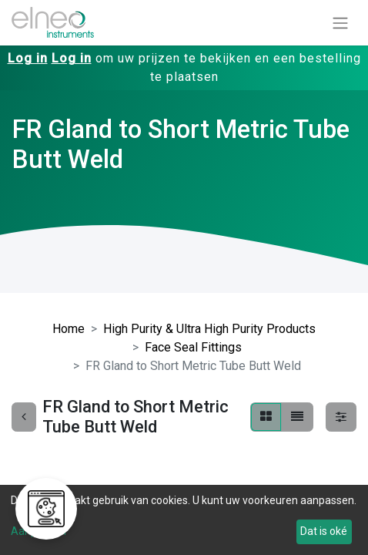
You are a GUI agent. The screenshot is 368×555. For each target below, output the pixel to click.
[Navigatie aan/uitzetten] (340, 22)
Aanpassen (38, 531)
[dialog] (184, 520)
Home (68, 328)
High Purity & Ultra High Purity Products (209, 328)
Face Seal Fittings (193, 347)
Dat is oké (323, 531)
